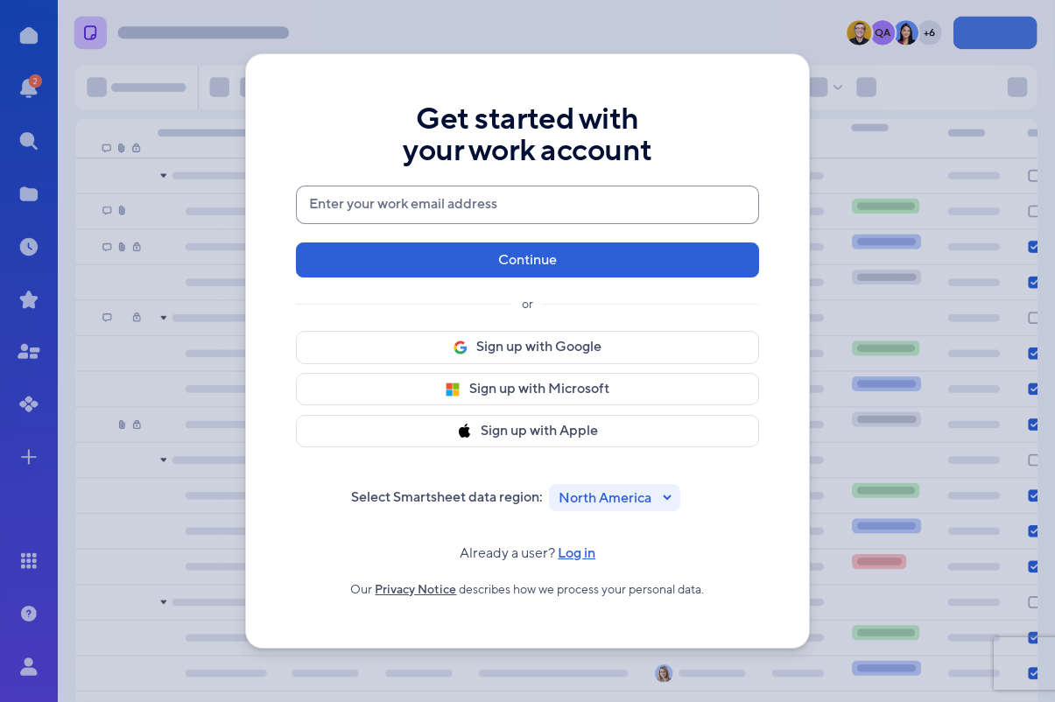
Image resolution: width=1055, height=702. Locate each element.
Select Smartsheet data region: (447, 497)
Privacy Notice (415, 594)
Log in (576, 558)
